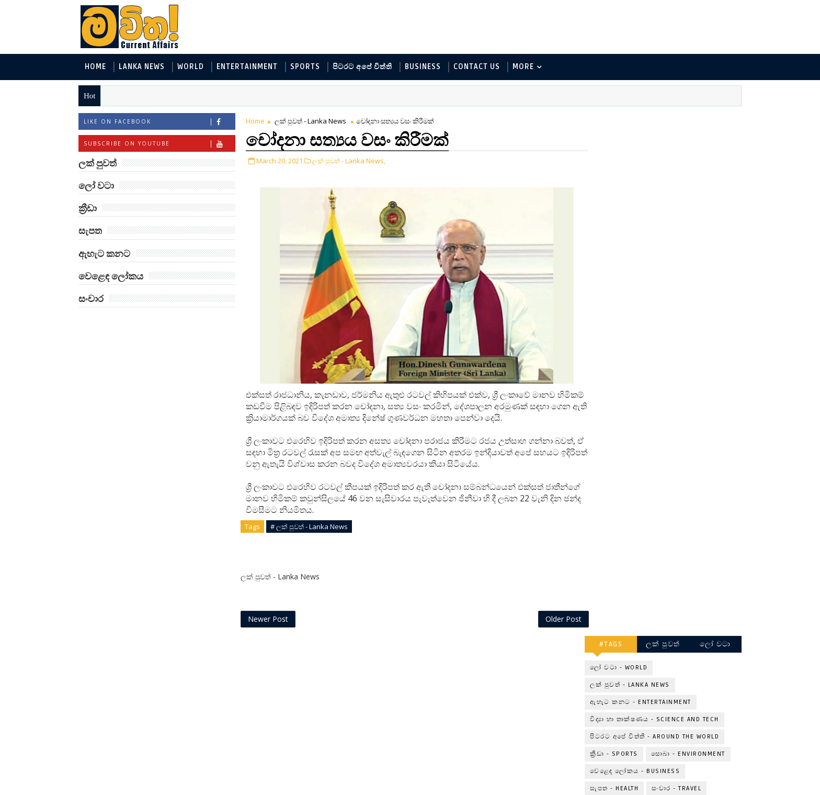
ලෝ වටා (710, 119)
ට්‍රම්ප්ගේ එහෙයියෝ (669, 513)
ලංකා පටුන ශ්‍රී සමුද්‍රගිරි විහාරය (674, 645)
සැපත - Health (609, 263)
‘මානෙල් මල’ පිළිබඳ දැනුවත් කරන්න (670, 306)
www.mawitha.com (202, 788)
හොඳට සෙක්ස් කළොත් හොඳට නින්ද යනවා (676, 433)
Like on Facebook (164, 122)
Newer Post (273, 620)
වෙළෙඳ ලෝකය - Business (630, 246)
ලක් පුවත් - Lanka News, (353, 161)
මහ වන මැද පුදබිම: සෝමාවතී (670, 475)
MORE (528, 67)
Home (100, 67)
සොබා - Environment (683, 229)
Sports (310, 67)
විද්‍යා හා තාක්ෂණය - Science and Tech (649, 194)
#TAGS (606, 119)
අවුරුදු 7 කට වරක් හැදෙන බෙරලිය (668, 390)
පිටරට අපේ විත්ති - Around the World (649, 212)
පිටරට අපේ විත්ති (367, 67)
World (195, 67)
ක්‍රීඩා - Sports (609, 229)
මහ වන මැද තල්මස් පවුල (682, 555)
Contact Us (481, 67)
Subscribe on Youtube (164, 144)
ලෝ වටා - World (614, 143)
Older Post (545, 620)
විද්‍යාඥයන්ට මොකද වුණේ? (670, 602)
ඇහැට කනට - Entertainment (636, 177)
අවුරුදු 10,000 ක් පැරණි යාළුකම (679, 687)
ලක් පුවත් (658, 119)
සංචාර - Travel (672, 263)
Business (427, 67)
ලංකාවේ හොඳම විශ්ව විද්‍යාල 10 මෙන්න (674, 348)
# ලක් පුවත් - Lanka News (313, 527)
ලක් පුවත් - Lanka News (315, 121)
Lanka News (146, 67)
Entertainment (251, 67)
